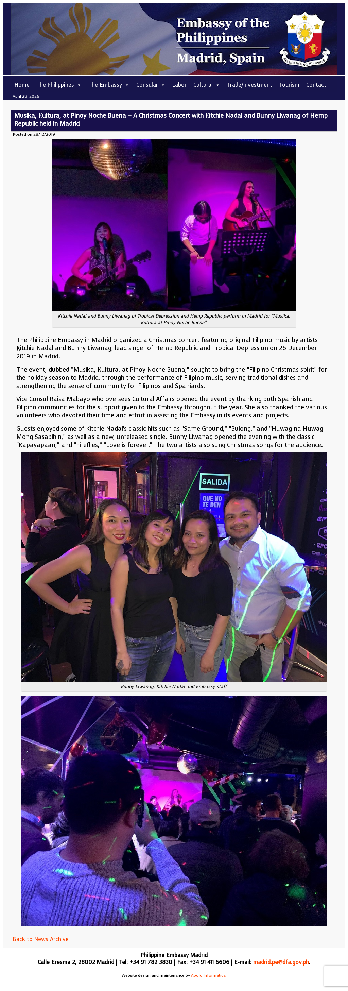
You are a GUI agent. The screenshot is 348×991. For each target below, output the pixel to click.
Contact (316, 84)
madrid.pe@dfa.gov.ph (281, 962)
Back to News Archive (41, 939)
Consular (151, 84)
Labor (179, 84)
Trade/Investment (249, 84)
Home (22, 84)
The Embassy (108, 84)
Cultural (206, 84)
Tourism (289, 84)
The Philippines (59, 84)
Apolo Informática (208, 975)
